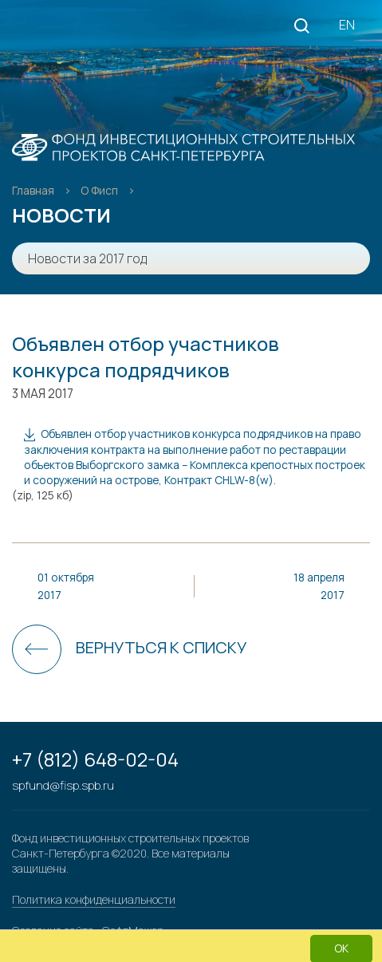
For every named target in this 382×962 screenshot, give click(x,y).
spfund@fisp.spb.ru (63, 785)
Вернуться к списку (161, 647)
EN (347, 25)
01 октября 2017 (65, 586)
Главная (34, 190)
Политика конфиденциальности (93, 899)
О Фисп (100, 190)
